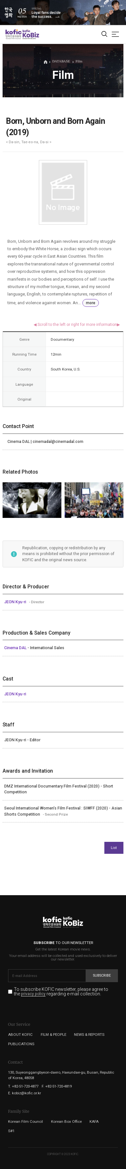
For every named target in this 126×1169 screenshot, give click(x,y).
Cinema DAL (15, 648)
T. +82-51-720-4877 (23, 1086)
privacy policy (33, 994)
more (90, 303)
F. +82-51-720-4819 (57, 1086)
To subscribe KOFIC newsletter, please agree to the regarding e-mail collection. (61, 991)
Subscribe (102, 975)
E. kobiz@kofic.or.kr (24, 1093)
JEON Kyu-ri (15, 602)
